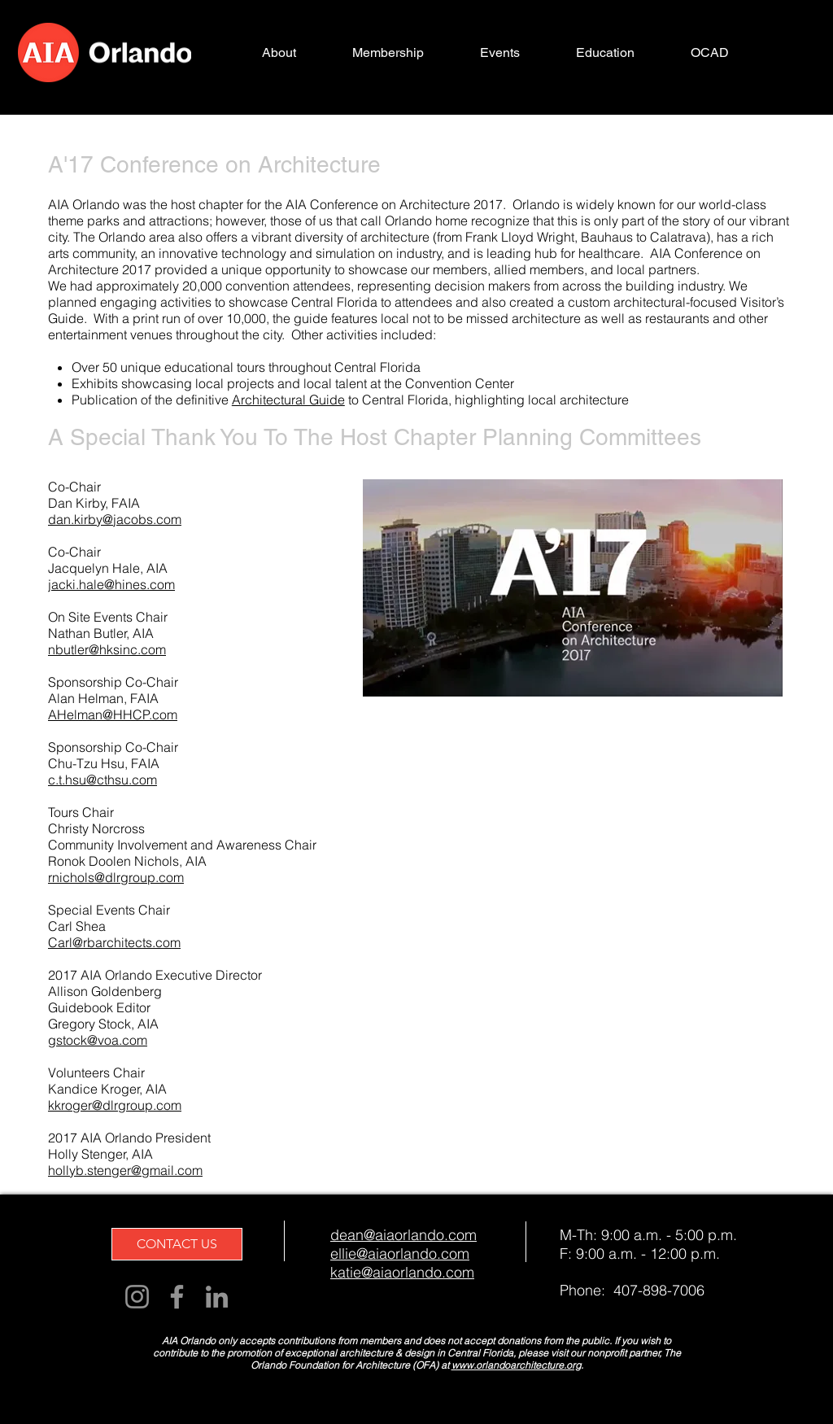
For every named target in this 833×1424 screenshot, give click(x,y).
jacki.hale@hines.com (111, 584)
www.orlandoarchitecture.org (516, 1365)
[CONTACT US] (176, 1244)
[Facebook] (177, 1297)
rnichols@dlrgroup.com (116, 877)
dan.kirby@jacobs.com (114, 519)
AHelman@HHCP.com (112, 714)
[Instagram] (137, 1297)
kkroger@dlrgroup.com (114, 1105)
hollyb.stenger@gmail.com (125, 1170)
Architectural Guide (288, 399)
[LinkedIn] (217, 1297)
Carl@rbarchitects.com (114, 942)
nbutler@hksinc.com (107, 649)
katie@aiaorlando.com (402, 1272)
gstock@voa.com (97, 1040)
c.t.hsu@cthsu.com (102, 779)
